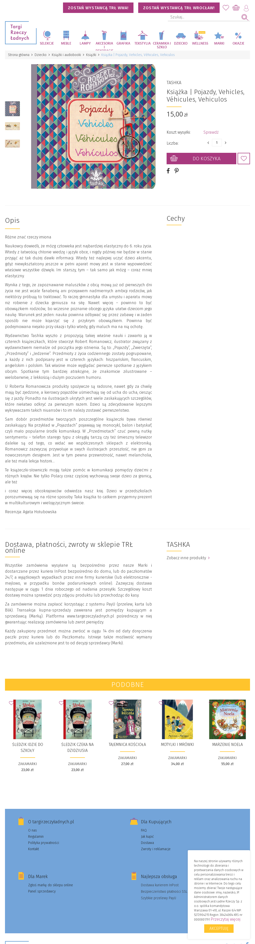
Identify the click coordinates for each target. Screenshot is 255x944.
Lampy (85, 43)
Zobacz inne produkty (188, 557)
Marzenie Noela (227, 744)
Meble (66, 43)
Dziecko (181, 43)
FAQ (144, 830)
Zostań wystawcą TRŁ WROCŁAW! (179, 7)
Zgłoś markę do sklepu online (50, 885)
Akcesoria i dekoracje (104, 46)
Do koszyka (206, 159)
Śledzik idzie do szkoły (27, 747)
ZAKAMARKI (27, 764)
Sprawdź (211, 132)
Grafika (123, 43)
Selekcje (47, 43)
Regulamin (36, 836)
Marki (219, 43)
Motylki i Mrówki (177, 744)
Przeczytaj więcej (225, 919)
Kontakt (33, 849)
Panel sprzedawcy (42, 891)
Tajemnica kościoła (127, 744)
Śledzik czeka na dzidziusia (77, 747)
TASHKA (174, 82)
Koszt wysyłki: (179, 132)
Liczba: (173, 143)
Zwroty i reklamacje (156, 849)
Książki (91, 55)
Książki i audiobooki (66, 55)
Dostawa (147, 843)
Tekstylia (142, 43)
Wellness (200, 43)
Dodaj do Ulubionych (244, 158)
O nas (32, 830)
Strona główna (18, 55)
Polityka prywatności (43, 843)
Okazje (238, 43)
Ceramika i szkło (162, 45)
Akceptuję (218, 928)
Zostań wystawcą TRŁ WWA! (98, 7)
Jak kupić (147, 836)
